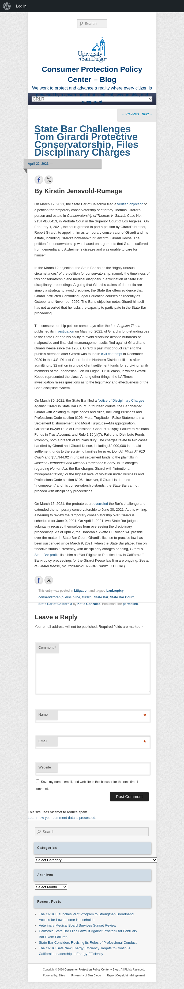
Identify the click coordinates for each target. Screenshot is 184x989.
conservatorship (51, 597)
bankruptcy (115, 590)
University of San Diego (86, 975)
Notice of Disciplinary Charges (121, 400)
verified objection (130, 204)
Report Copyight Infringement (126, 975)
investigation (64, 331)
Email (43, 741)
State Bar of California (55, 604)
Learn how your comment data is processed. (62, 818)
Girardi (87, 597)
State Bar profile (47, 555)
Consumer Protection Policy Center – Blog (92, 969)
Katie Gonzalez (88, 604)
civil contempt (111, 354)
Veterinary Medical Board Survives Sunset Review (77, 925)
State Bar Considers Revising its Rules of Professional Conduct (88, 943)
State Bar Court (122, 597)
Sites (62, 975)
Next (147, 114)
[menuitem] (7, 6)
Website (45, 767)
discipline (72, 597)
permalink (130, 604)
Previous (130, 114)
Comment (47, 647)
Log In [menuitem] (21, 6)
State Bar (101, 597)
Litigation (81, 590)
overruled (100, 504)
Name (43, 714)
